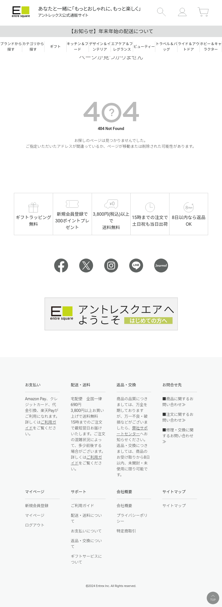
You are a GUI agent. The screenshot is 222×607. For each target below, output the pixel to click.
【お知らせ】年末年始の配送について (111, 31)
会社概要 (124, 505)
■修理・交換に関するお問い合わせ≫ (177, 436)
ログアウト (34, 525)
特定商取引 (126, 531)
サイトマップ (174, 505)
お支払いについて (86, 531)
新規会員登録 (36, 505)
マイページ (34, 515)
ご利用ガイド (82, 505)
